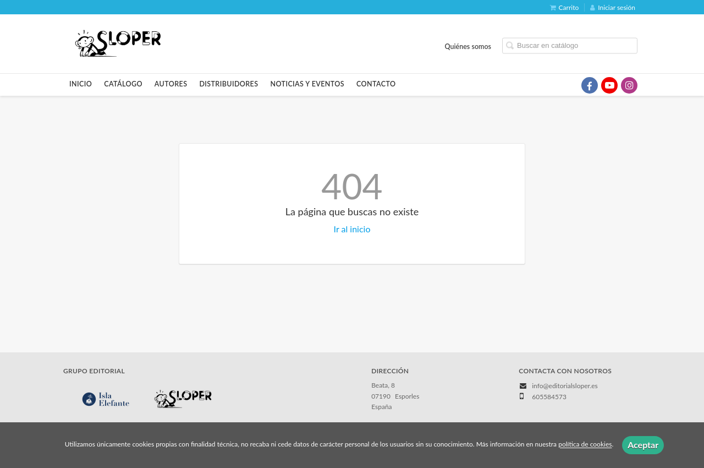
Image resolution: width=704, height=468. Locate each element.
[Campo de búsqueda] (569, 45)
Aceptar (643, 444)
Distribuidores (228, 84)
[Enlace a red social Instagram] (629, 85)
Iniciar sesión (612, 7)
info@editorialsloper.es (565, 386)
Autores (171, 84)
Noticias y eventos (307, 84)
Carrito (564, 7)
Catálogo (123, 84)
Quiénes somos (468, 46)
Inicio (80, 84)
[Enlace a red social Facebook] (589, 85)
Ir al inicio (352, 229)
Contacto (375, 84)
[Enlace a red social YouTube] (609, 85)
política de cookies (585, 444)
